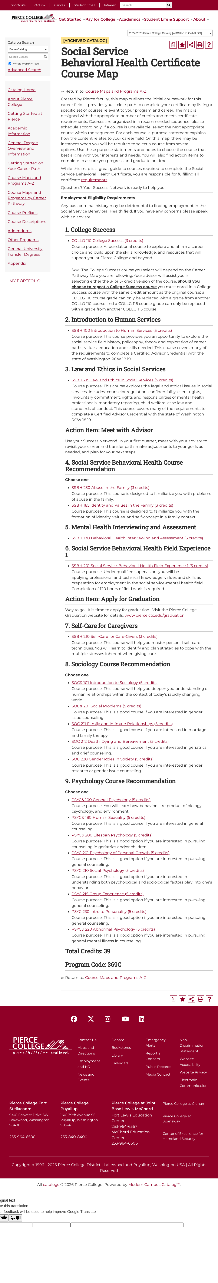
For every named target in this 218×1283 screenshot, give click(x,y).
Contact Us (86, 1040)
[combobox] (170, 33)
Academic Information (19, 131)
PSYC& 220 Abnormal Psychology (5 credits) (113, 929)
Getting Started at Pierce (25, 116)
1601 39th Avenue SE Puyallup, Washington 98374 (79, 1120)
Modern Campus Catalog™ (154, 1184)
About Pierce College (20, 102)
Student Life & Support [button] (166, 19)
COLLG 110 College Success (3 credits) (107, 240)
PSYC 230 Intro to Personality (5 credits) (109, 911)
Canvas (59, 5)
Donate (118, 1040)
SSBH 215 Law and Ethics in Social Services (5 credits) (122, 380)
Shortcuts (18, 5)
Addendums (20, 230)
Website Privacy (193, 1072)
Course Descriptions (27, 221)
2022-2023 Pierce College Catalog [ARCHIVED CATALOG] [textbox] (165, 33)
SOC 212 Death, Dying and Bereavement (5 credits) (120, 741)
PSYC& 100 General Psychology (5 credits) (111, 799)
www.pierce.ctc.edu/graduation (155, 615)
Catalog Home (22, 90)
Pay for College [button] (100, 19)
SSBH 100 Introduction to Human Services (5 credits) (122, 330)
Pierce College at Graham (184, 1104)
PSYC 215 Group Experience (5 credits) (108, 894)
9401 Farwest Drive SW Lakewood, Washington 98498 (29, 1120)
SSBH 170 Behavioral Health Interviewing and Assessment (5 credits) (137, 538)
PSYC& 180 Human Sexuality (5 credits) (108, 817)
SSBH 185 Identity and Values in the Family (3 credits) (122, 505)
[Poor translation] (15, 1217)
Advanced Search (24, 70)
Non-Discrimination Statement (192, 1045)
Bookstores (121, 1048)
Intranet (110, 5)
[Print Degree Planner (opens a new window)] (173, 45)
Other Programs (23, 239)
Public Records (158, 1067)
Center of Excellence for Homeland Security (183, 1136)
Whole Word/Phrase (26, 63)
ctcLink (39, 5)
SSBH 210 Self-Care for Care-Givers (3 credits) (115, 636)
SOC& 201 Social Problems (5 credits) (106, 706)
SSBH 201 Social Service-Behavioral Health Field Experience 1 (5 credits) (140, 565)
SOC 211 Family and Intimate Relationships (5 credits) (122, 723)
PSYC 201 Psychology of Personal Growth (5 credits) (120, 853)
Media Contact (158, 1074)
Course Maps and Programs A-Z (24, 180)
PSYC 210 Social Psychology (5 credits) (108, 870)
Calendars (120, 1063)
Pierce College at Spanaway (177, 1118)
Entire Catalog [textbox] (18, 49)
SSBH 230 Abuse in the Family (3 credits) (110, 487)
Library (117, 1055)
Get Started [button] (70, 19)
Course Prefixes (22, 212)
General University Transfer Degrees (25, 251)
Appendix (17, 263)
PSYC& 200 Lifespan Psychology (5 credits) (112, 835)
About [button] (199, 19)
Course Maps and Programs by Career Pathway (27, 198)
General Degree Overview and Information (23, 148)
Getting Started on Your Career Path (25, 166)
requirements (94, 180)
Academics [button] (129, 19)
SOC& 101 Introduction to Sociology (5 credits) (115, 682)
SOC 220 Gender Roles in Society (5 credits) (113, 759)
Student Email (84, 5)
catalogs (51, 1184)
